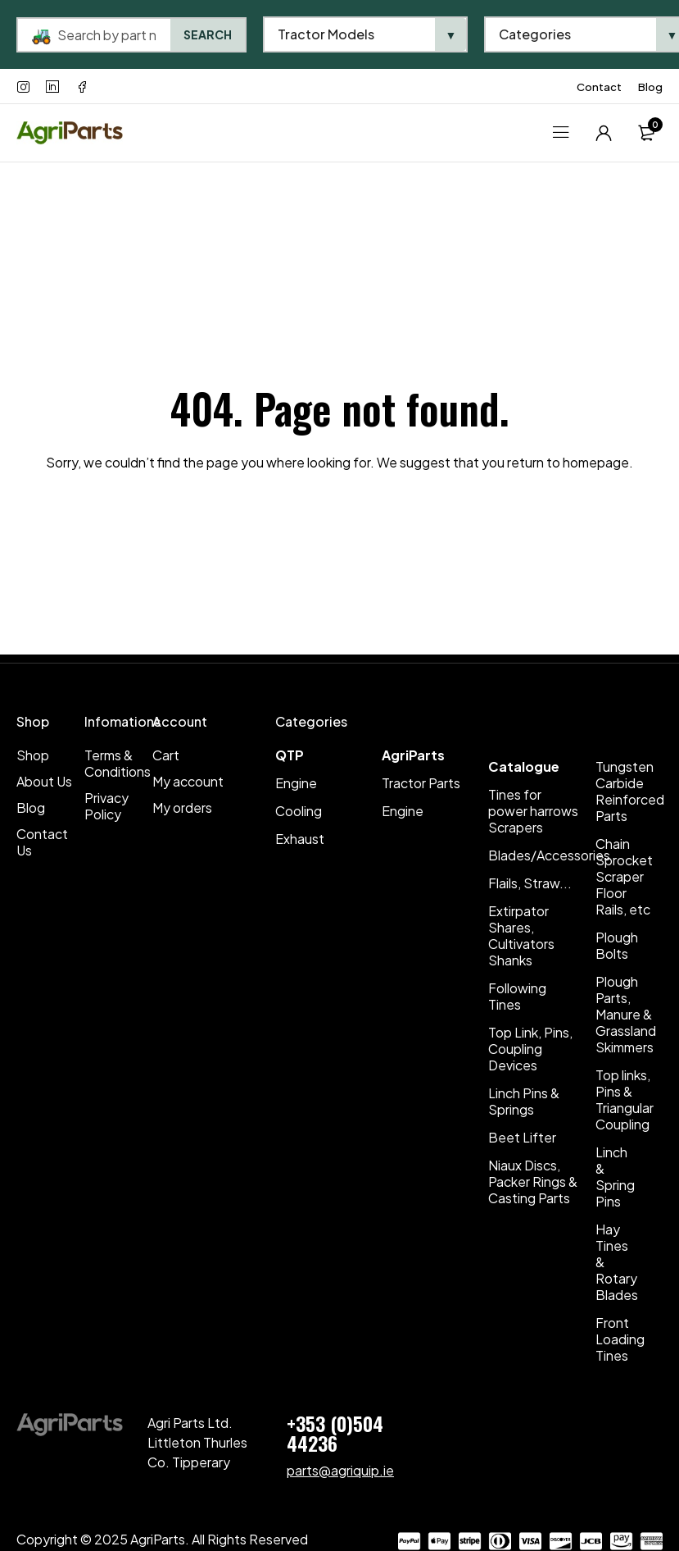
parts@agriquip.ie (340, 1470)
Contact (599, 87)
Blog (650, 87)
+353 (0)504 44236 (335, 1432)
